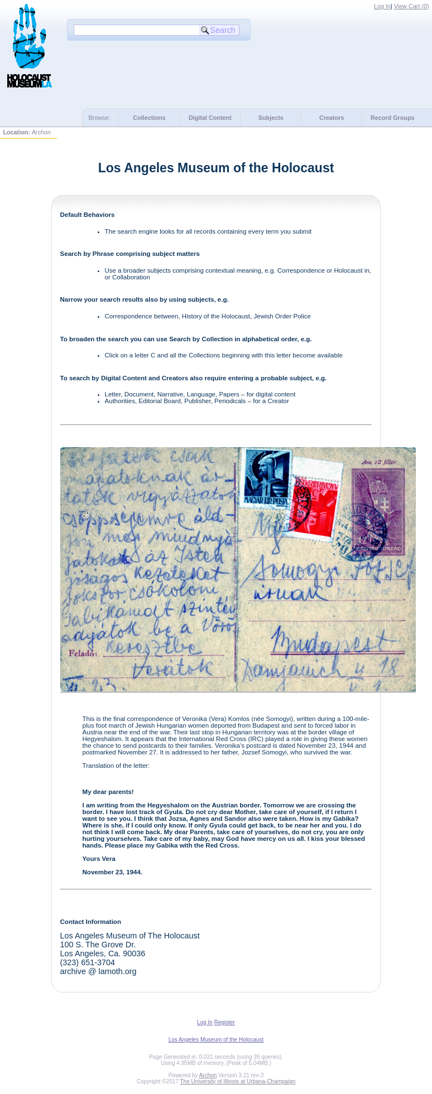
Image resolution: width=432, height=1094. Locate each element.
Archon (208, 1075)
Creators (331, 117)
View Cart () (411, 6)
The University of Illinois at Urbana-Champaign (238, 1081)
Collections (149, 117)
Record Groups (393, 117)
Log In (382, 6)
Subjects (271, 117)
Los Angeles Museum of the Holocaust (216, 1040)
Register (224, 1022)
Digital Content (210, 117)
